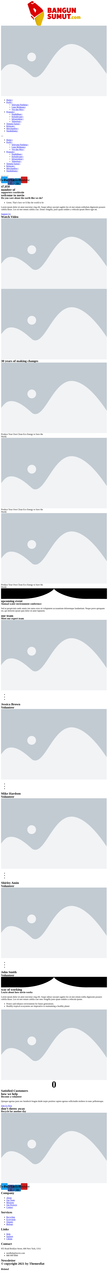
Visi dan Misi (18, 109)
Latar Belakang (19, 107)
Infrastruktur (18, 119)
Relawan (10, 126)
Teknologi (17, 121)
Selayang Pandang (20, 105)
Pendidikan (17, 114)
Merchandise (12, 128)
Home (9, 100)
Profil (9, 102)
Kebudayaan (18, 116)
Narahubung (12, 131)
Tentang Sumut (13, 124)
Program (10, 112)
